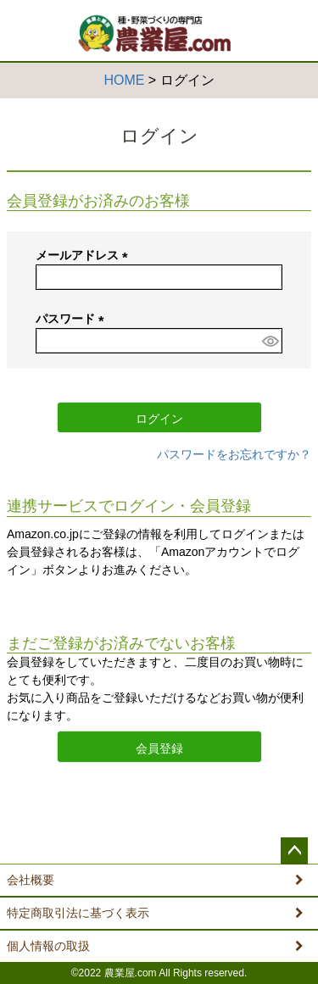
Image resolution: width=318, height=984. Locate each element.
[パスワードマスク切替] (269, 341)
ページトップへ (294, 850)
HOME (123, 80)
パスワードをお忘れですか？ (234, 454)
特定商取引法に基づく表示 (78, 913)
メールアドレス (85, 255)
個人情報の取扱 (48, 946)
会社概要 (30, 880)
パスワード (73, 318)
